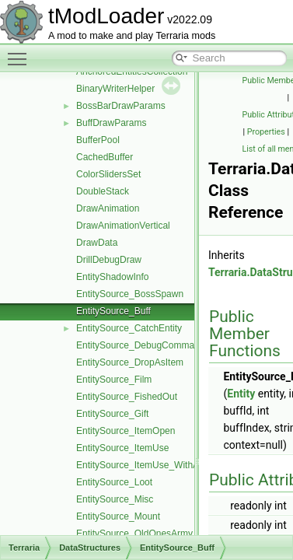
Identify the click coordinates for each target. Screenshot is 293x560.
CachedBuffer (104, 157)
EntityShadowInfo (112, 276)
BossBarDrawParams (121, 105)
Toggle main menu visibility (21, 52)
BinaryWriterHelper (115, 88)
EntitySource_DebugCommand (140, 345)
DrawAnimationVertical (123, 225)
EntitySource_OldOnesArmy (134, 533)
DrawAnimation (107, 208)
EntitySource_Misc (114, 499)
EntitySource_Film (114, 379)
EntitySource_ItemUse (122, 448)
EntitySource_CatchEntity (129, 328)
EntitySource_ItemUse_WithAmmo (148, 465)
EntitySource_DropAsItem (129, 362)
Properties (266, 132)
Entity (241, 393)
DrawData (96, 242)
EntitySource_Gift (112, 413)
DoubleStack (102, 191)
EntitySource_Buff (113, 311)
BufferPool (98, 140)
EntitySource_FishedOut (126, 396)
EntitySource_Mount (118, 516)
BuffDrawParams (111, 122)
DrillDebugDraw (108, 259)
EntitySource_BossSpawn (129, 294)
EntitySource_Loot (114, 482)
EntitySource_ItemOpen (125, 430)
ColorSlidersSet (108, 174)
